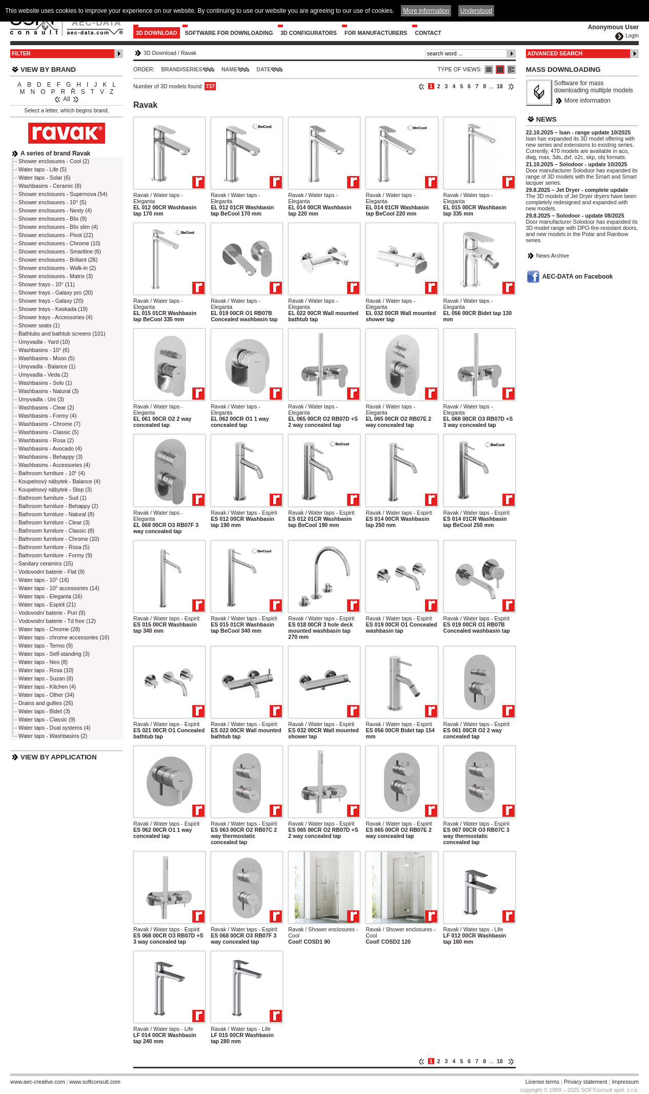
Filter (21, 53)
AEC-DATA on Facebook (577, 276)
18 (500, 86)
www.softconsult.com (94, 1082)
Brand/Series (181, 69)
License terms (542, 1082)
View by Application (59, 757)
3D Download (156, 33)
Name (229, 69)
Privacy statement (585, 1082)
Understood (476, 10)
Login (632, 35)
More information (587, 100)
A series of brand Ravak (55, 153)
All (66, 99)
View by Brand (48, 69)
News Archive (553, 255)
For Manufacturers (376, 33)
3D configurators (308, 33)
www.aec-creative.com (37, 1082)
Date (263, 69)
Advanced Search (555, 53)
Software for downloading (229, 33)
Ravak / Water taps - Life (473, 929)
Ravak (188, 53)
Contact (428, 33)
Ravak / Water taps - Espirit (244, 513)
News (546, 119)
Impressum (625, 1082)
